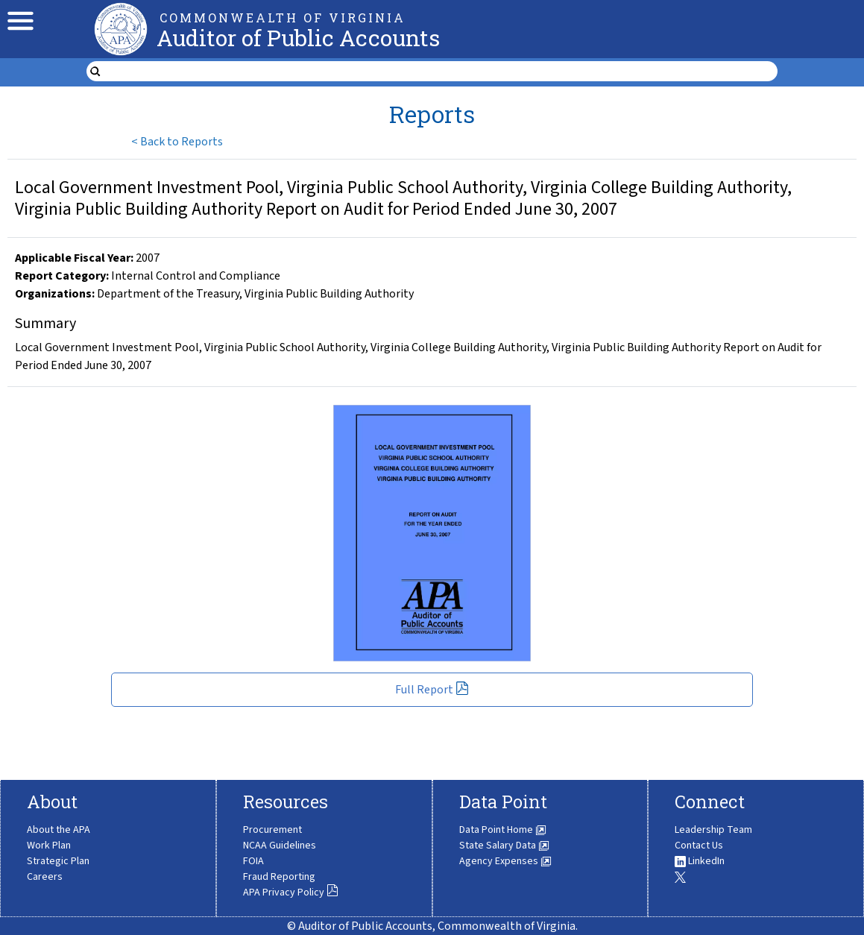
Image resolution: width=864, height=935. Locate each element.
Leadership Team (713, 829)
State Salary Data (504, 845)
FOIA (253, 861)
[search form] (441, 72)
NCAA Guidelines (279, 845)
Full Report (432, 690)
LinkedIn (700, 861)
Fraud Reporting (279, 876)
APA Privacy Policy (290, 892)
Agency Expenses (505, 861)
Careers (45, 876)
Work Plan (49, 845)
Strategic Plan (58, 861)
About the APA (58, 829)
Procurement (272, 829)
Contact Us (699, 845)
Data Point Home (502, 829)
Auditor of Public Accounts (298, 37)
